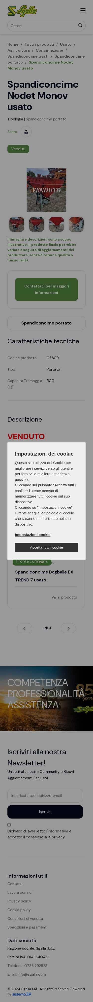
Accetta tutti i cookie (46, 547)
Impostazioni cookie (32, 535)
